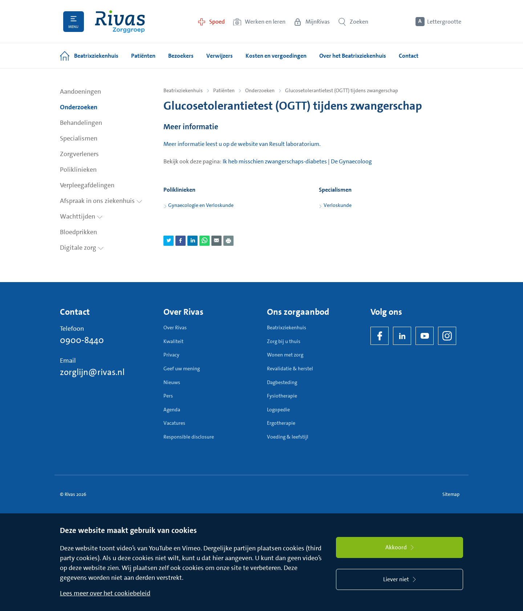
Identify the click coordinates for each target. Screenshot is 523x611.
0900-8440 (82, 340)
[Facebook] (379, 336)
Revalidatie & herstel (290, 368)
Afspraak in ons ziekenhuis (101, 200)
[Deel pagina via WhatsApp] (204, 241)
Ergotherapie (281, 423)
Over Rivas (175, 327)
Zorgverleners (79, 154)
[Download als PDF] (228, 241)
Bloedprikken (78, 232)
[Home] (120, 21)
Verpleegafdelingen (87, 185)
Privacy (171, 354)
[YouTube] (424, 336)
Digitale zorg (82, 247)
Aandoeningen (80, 91)
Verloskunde (338, 205)
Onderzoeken (78, 107)
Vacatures (174, 423)
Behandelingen (81, 122)
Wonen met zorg (285, 354)
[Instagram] (447, 336)
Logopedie (278, 409)
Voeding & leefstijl (287, 436)
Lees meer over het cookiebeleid (105, 593)
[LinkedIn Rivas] (402, 336)
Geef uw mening (181, 368)
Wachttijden (81, 216)
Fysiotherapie (282, 395)
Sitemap (450, 494)
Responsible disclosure (188, 436)
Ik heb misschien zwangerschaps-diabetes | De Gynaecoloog (297, 161)
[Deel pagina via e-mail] (216, 241)
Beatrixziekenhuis (183, 90)
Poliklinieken (78, 169)
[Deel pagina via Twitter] (168, 241)
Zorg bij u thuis (283, 341)
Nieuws (171, 382)
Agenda (171, 409)
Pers (168, 395)
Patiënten (224, 90)
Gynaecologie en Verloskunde (201, 205)
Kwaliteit (173, 341)
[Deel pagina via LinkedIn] (192, 241)
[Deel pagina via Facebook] (180, 241)
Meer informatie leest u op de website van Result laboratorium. (242, 144)
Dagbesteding (282, 382)
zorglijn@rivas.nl (92, 372)
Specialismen (78, 138)
